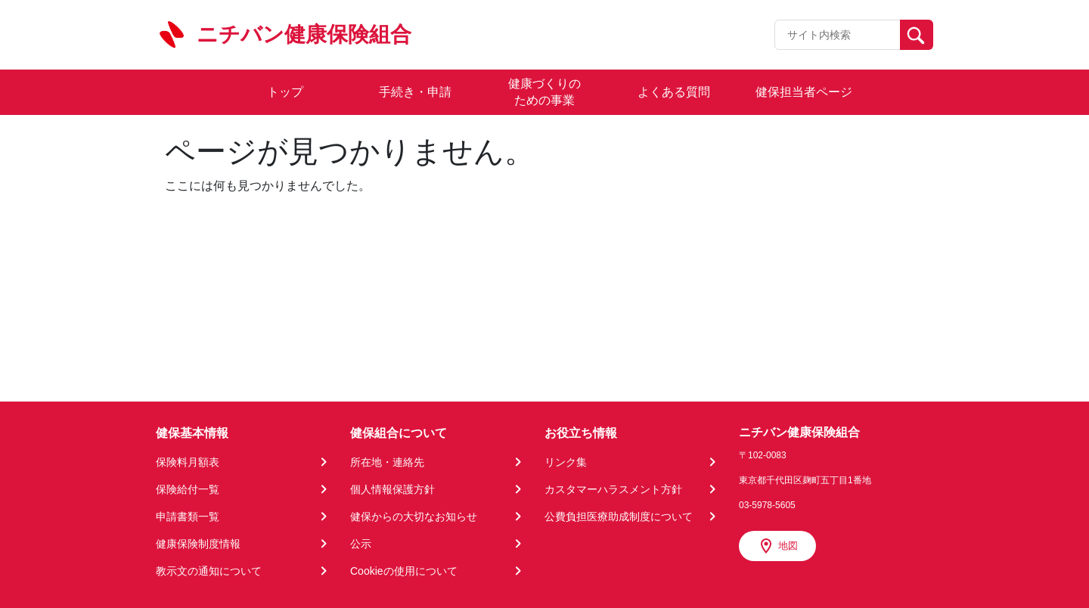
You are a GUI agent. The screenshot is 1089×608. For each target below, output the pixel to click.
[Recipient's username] (837, 35)
